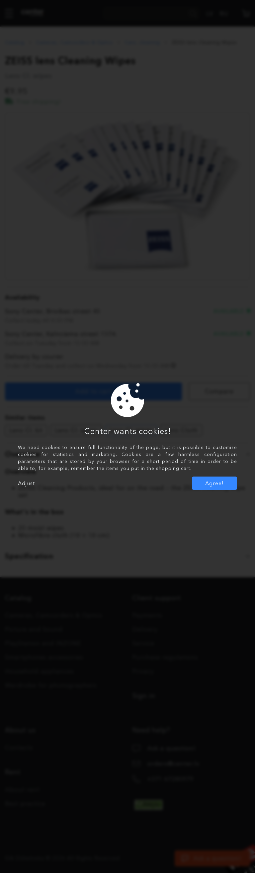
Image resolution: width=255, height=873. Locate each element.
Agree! (214, 483)
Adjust (26, 483)
